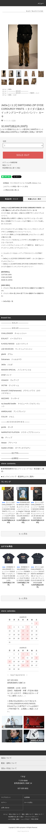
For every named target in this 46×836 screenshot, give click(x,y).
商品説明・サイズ (11, 199)
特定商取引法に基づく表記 (11, 168)
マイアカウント (6, 797)
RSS (32, 819)
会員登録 (27, 797)
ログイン (4, 802)
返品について (6, 165)
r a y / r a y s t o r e (23, 831)
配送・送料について (27, 814)
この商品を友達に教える (9, 190)
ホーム (4, 89)
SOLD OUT (22, 155)
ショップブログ (25, 819)
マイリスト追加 (8, 121)
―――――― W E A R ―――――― (18, 91)
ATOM (36, 819)
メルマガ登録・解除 (13, 819)
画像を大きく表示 (34, 199)
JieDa (9, 89)
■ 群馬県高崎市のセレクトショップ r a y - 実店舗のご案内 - (22, 470)
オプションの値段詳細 (9, 162)
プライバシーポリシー (31, 816)
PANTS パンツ (34, 93)
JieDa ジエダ (12, 95)
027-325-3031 (23, 788)
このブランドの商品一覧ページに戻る (14, 186)
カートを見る (28, 802)
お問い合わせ (5, 807)
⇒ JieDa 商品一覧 (7, 301)
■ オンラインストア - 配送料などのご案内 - (17, 477)
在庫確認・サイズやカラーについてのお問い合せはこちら (20, 183)
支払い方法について (14, 814)
